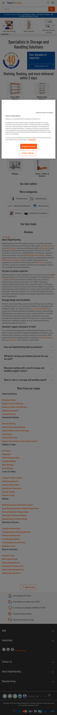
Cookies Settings (28, 153)
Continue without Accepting (44, 113)
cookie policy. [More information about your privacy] (32, 139)
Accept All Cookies (29, 146)
